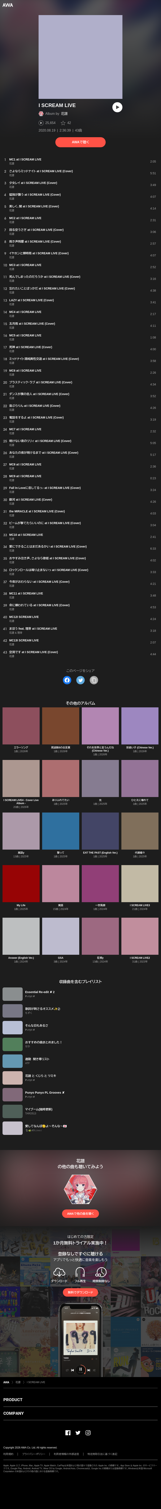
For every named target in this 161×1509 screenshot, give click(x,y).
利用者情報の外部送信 (66, 1454)
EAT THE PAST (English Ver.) (100, 852)
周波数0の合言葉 (60, 747)
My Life (21, 905)
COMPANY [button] (13, 1413)
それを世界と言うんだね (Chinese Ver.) (100, 749)
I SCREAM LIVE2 (140, 957)
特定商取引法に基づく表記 (102, 1454)
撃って (60, 852)
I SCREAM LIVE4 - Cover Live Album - (21, 802)
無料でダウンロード (80, 1292)
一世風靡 (100, 905)
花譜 (64, 113)
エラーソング (21, 747)
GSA (60, 957)
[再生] (117, 107)
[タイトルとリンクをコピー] (94, 680)
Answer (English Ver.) (21, 957)
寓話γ (21, 852)
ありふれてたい (60, 800)
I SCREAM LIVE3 (140, 905)
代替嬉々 (140, 852)
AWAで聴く (80, 142)
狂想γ (100, 957)
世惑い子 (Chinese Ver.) (140, 747)
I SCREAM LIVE (36, 1382)
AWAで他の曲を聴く (80, 1213)
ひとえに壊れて (140, 800)
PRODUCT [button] (12, 1399)
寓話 (60, 905)
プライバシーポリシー (33, 1454)
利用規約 (8, 1454)
